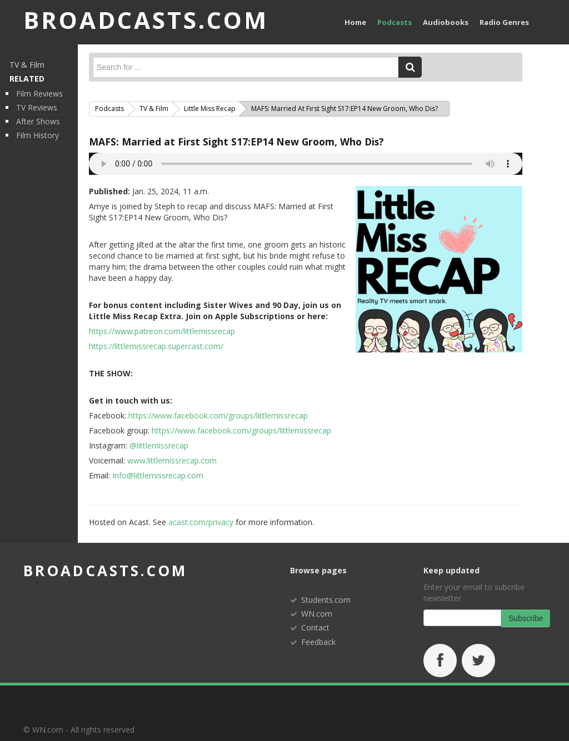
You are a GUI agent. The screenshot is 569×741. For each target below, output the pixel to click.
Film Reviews (39, 93)
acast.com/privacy (200, 522)
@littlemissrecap (158, 445)
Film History (37, 135)
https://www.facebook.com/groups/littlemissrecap (218, 415)
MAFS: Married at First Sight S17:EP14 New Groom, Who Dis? (236, 141)
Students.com (326, 599)
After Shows (38, 121)
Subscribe (525, 618)
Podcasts (394, 22)
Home (355, 22)
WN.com (316, 613)
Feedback (318, 642)
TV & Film (26, 64)
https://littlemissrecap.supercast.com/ (156, 346)
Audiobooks (445, 22)
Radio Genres (504, 22)
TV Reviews (36, 107)
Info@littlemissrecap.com (157, 475)
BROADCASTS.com (145, 20)
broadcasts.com (105, 571)
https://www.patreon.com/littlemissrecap (162, 331)
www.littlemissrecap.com (172, 460)
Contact (315, 627)
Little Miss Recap (210, 108)
